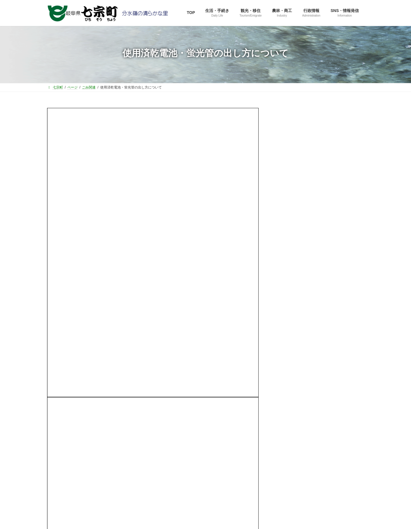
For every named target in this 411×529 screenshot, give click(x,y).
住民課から (290, 237)
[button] (320, 167)
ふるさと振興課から (298, 226)
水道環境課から (294, 281)
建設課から (290, 248)
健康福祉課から (294, 259)
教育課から (290, 270)
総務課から (290, 215)
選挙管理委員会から (298, 292)
